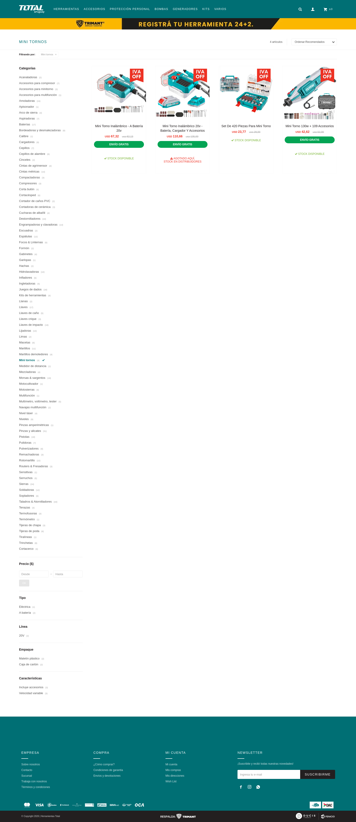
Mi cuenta (171, 764)
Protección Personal (130, 9)
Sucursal (26, 775)
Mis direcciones (175, 775)
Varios (220, 9)
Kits (206, 9)
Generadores (185, 9)
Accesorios (94, 9)
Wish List (171, 781)
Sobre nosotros (30, 764)
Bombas (161, 9)
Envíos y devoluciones (106, 775)
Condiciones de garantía (108, 770)
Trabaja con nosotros (34, 781)
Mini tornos (47, 54)
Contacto (26, 770)
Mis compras (173, 770)
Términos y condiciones (35, 787)
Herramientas (66, 9)
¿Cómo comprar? (103, 764)
